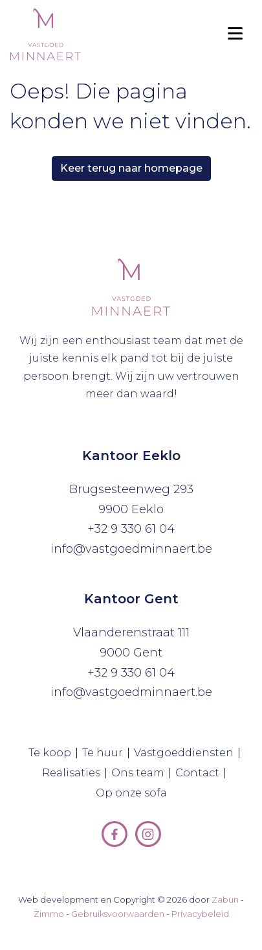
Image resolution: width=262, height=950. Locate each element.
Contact (200, 773)
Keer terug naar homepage (131, 168)
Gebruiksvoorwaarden (117, 914)
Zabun (225, 899)
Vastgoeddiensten (186, 753)
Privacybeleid (200, 914)
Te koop (52, 753)
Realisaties (74, 773)
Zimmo (49, 914)
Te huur (105, 753)
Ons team (140, 773)
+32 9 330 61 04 (131, 529)
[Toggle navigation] (235, 34)
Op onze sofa (134, 793)
